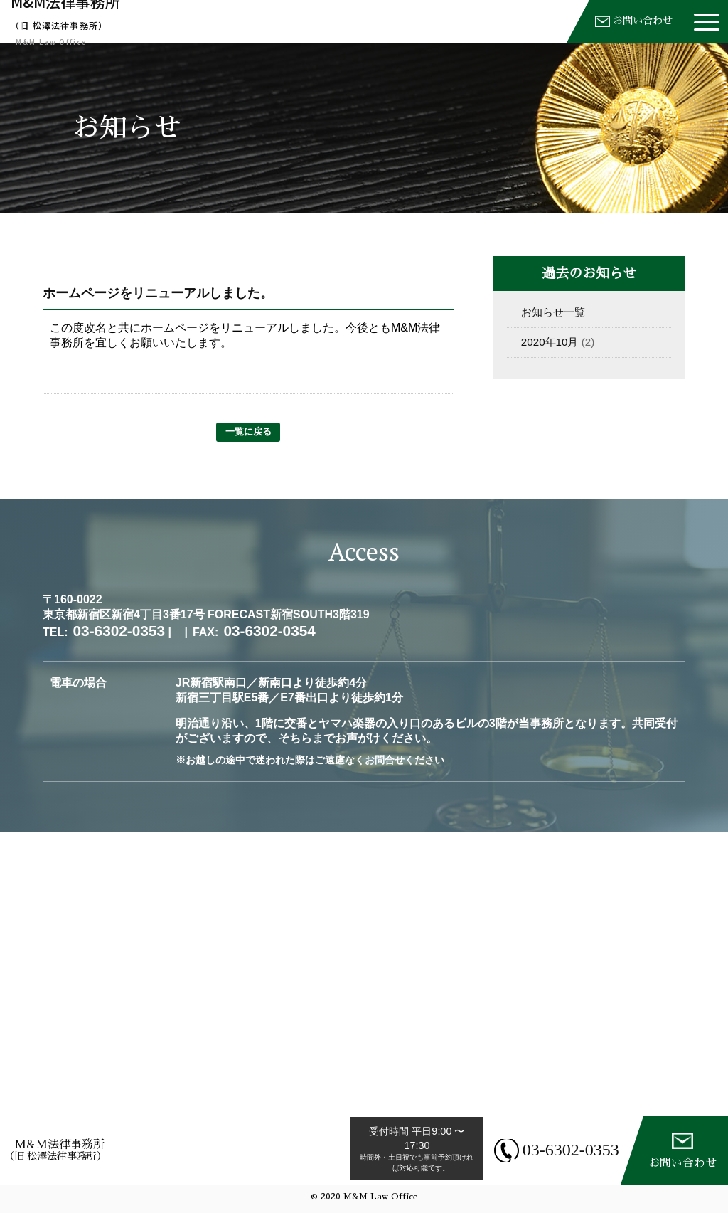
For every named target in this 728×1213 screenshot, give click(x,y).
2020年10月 (550, 342)
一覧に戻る (248, 431)
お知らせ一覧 (553, 312)
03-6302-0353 (563, 1149)
